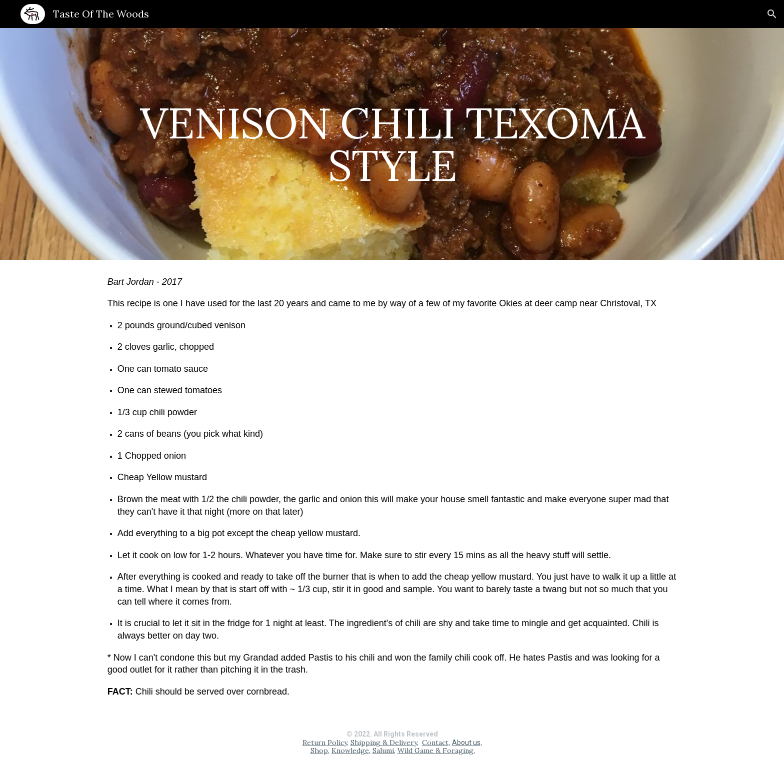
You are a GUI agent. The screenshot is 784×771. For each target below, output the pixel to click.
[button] (772, 14)
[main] (392, 144)
